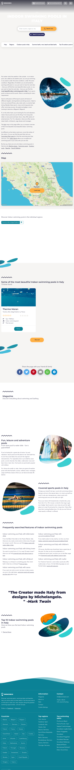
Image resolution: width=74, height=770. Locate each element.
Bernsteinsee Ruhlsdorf (63, 747)
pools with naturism (52, 566)
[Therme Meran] (18, 297)
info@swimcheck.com (63, 697)
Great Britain (6, 734)
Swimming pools (23, 146)
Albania (5, 719)
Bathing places (13, 146)
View (18, 329)
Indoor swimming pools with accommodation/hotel (53, 541)
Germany (14, 724)
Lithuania (12, 738)
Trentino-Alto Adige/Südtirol (11, 312)
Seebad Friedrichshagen (64, 726)
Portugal (13, 748)
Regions (11, 44)
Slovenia (5, 757)
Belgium (13, 719)
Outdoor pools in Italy (23, 44)
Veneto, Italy (42, 727)
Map (5, 44)
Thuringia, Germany (44, 745)
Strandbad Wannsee (63, 739)
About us (41, 699)
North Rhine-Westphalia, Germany (45, 734)
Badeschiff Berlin (61, 744)
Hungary (5, 762)
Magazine (41, 697)
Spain (13, 757)
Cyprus (14, 762)
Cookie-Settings (43, 707)
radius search (13, 138)
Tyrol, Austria (42, 719)
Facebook (10, 708)
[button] (38, 3)
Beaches (7, 148)
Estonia (23, 724)
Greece (21, 729)
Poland (5, 748)
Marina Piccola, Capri (63, 724)
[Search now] (49, 29)
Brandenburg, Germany (45, 740)
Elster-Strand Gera (62, 750)
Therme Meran (10, 309)
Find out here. (23, 564)
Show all (37, 340)
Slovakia (24, 752)
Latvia (4, 738)
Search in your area (37, 34)
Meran (23, 312)
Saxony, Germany (43, 742)
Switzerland (14, 752)
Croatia (31, 734)
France (13, 729)
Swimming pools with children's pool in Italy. (53, 555)
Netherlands (13, 743)
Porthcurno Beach (62, 721)
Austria (23, 743)
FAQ (39, 702)
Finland (5, 729)
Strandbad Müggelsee (63, 737)
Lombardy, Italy (42, 724)
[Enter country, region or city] (29, 29)
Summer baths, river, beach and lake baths (44, 44)
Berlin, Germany (43, 737)
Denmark (5, 724)
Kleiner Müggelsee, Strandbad (62, 733)
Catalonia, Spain (43, 722)
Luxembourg (23, 738)
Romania (22, 748)
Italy (37, 12)
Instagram (18, 708)
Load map (37, 190)
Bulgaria (22, 719)
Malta (4, 743)
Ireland (16, 734)
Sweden (5, 752)
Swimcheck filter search (8, 136)
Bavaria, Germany (43, 729)
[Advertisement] (37, 61)
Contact (40, 704)
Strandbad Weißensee (63, 742)
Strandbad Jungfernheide (64, 729)
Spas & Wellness (15, 148)
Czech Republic (23, 757)
